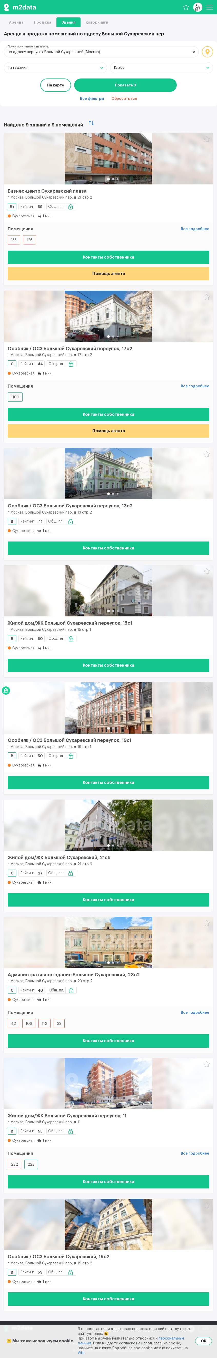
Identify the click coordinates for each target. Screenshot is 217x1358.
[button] (108, 179)
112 (44, 1024)
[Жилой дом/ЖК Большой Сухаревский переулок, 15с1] (108, 590)
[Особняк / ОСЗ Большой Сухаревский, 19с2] (108, 1224)
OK (203, 1341)
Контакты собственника (108, 257)
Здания (68, 22)
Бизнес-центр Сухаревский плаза (47, 191)
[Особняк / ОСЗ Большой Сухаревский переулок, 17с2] (108, 316)
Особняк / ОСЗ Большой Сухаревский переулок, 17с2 (70, 348)
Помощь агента (108, 274)
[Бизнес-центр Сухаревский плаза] (108, 158)
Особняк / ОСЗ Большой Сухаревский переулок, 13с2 (70, 506)
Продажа (42, 22)
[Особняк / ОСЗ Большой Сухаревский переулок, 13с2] (108, 473)
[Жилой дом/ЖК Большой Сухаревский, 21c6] (108, 825)
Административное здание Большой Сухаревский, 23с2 (74, 974)
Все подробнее (195, 229)
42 (13, 1024)
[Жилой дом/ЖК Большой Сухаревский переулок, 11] (108, 1083)
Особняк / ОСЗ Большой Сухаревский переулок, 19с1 (69, 740)
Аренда (16, 22)
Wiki (81, 1353)
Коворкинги (97, 22)
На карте (55, 85)
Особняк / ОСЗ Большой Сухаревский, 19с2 (59, 1256)
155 (14, 240)
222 (14, 1164)
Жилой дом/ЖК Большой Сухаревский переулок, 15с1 (70, 623)
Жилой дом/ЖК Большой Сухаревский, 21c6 (59, 857)
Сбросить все (124, 99)
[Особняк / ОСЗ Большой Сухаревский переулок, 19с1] (108, 708)
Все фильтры (92, 99)
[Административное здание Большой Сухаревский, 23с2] (108, 942)
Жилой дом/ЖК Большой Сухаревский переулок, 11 (67, 1116)
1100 (15, 397)
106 (29, 1024)
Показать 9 (125, 85)
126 (29, 240)
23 (59, 1024)
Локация (207, 52)
